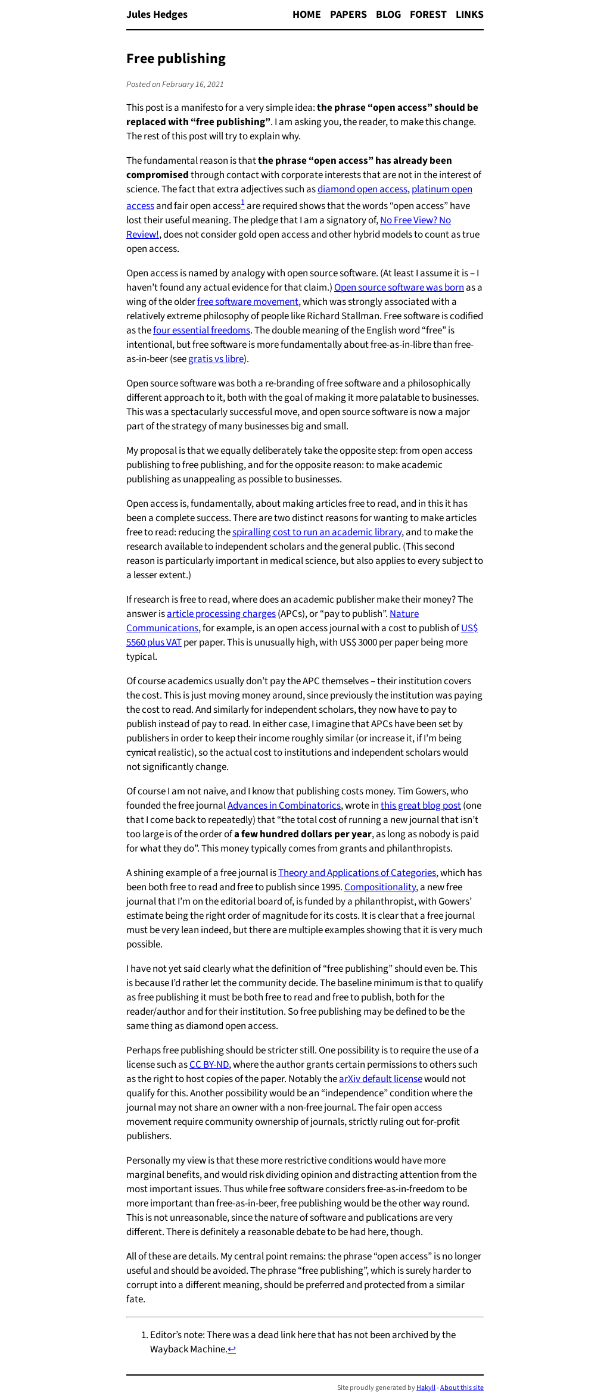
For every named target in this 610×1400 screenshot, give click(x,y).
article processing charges (221, 614)
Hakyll (425, 1388)
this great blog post (421, 806)
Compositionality (380, 887)
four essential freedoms (201, 330)
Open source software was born (399, 287)
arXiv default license (380, 1079)
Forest (428, 14)
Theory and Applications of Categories (357, 873)
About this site (462, 1388)
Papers (348, 14)
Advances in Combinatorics (284, 806)
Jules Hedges (157, 14)
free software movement (247, 302)
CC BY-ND (209, 1065)
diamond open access (362, 189)
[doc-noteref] (243, 206)
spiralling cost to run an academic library (317, 532)
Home (306, 14)
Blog (388, 14)
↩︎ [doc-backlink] (232, 1349)
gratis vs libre (216, 359)
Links (470, 14)
